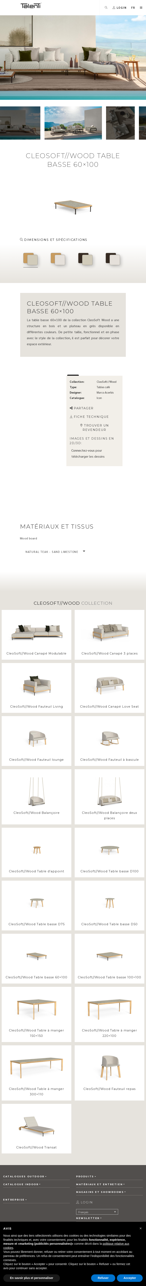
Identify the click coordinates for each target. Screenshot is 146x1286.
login (84, 1202)
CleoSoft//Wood (106, 381)
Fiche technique (89, 417)
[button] (133, 7)
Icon (99, 398)
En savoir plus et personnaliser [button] (31, 1278)
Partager (82, 408)
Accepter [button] (130, 1278)
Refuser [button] (103, 1278)
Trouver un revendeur (94, 428)
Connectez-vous (83, 450)
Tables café (103, 387)
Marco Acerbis (105, 392)
